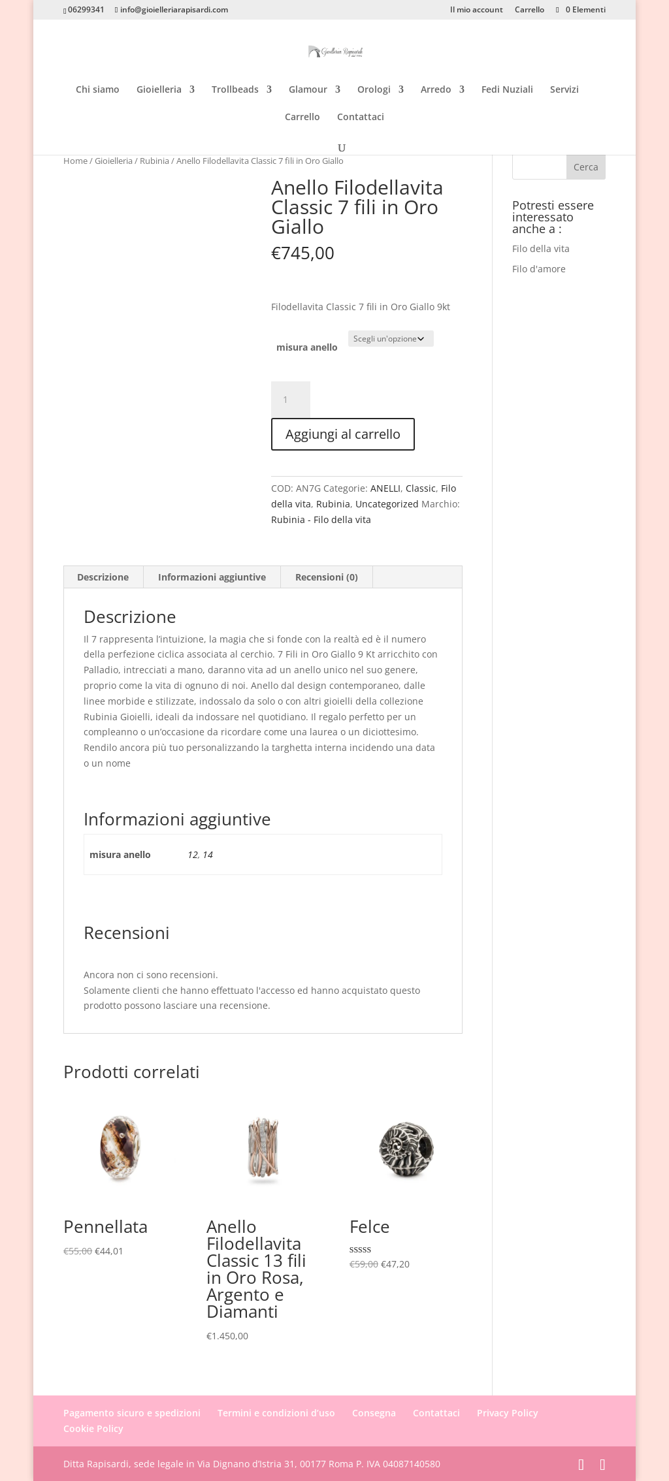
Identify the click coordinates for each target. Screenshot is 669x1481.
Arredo (436, 90)
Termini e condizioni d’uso (276, 1413)
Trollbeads (235, 90)
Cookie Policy (93, 1428)
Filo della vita (541, 248)
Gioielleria (159, 90)
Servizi (564, 90)
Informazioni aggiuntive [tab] (212, 577)
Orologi (374, 90)
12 (193, 854)
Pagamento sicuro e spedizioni (132, 1413)
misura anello (307, 347)
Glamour (308, 90)
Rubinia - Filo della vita (321, 519)
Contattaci (360, 117)
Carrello (529, 10)
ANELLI (385, 488)
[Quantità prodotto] (290, 399)
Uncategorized (387, 504)
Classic (421, 488)
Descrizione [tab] (103, 577)
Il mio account (476, 10)
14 (208, 854)
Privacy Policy (507, 1413)
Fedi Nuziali (507, 90)
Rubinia (154, 161)
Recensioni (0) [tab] (326, 577)
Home (75, 161)
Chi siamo (98, 90)
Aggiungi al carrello (343, 434)
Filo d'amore (539, 269)
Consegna (374, 1413)
